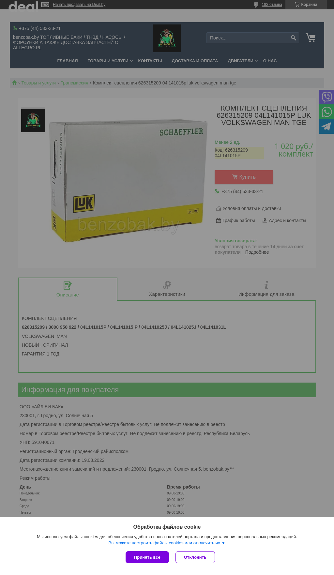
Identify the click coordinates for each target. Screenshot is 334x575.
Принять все (147, 557)
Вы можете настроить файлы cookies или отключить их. (164, 542)
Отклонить (195, 557)
